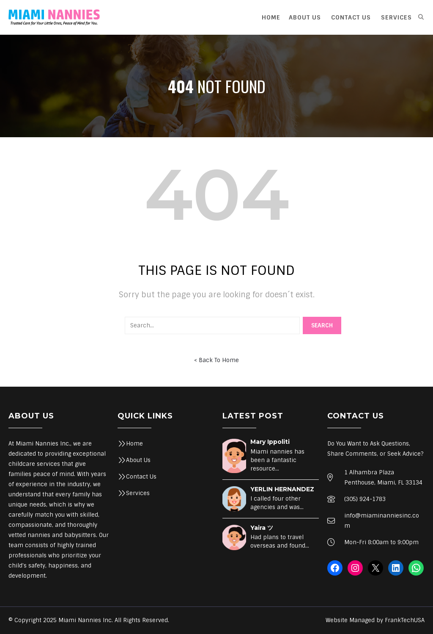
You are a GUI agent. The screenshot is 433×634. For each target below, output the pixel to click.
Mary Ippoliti (270, 442)
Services (138, 493)
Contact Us (141, 476)
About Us (138, 460)
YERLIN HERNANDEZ (282, 489)
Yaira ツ (261, 528)
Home (134, 443)
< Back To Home (216, 360)
